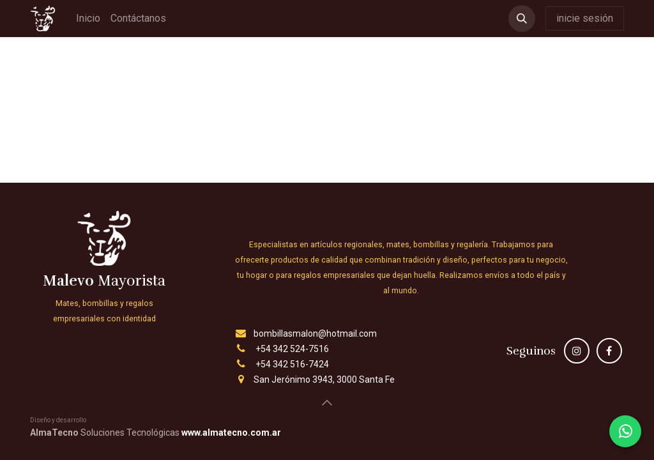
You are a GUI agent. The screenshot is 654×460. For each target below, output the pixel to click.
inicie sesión (584, 18)
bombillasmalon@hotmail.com (315, 333)
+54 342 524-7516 (292, 349)
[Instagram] (576, 351)
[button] (521, 18)
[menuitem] (88, 18)
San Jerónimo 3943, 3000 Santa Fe (324, 379)
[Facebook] (609, 351)
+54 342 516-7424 (292, 364)
